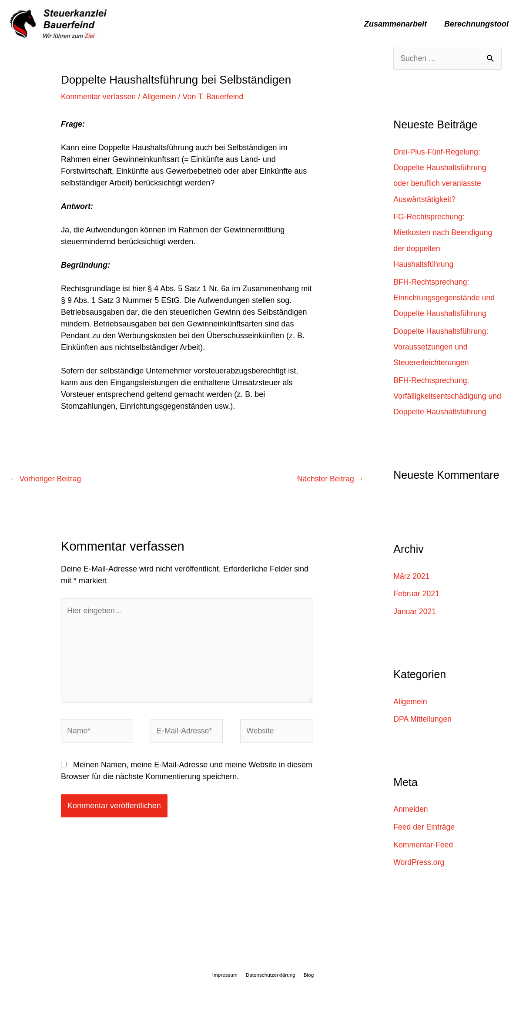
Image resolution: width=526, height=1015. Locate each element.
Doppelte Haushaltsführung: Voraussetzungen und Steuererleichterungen (441, 346)
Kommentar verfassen (99, 96)
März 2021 (411, 590)
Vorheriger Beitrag (46, 478)
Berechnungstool (477, 24)
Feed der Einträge (424, 841)
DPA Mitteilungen (423, 733)
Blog (307, 988)
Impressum (227, 988)
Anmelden (411, 823)
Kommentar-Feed (423, 858)
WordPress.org (419, 876)
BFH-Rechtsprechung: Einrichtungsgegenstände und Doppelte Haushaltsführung (445, 297)
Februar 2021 (416, 608)
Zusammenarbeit (398, 24)
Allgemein (161, 96)
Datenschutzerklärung (270, 988)
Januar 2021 (415, 626)
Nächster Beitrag (329, 478)
